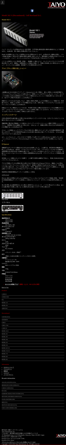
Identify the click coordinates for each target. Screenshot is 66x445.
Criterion (5, 319)
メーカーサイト (8, 374)
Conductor (5, 297)
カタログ (6, 373)
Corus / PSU (5, 325)
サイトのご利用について (24, 442)
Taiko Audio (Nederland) (9, 407)
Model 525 (5, 342)
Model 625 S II (6, 348)
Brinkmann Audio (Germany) (10, 385)
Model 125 (5, 302)
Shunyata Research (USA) (9, 405)
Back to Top (5, 287)
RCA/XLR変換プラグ (11, 284)
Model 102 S (5, 331)
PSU (3, 299)
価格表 (6, 371)
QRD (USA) (4, 402)
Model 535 (5, 345)
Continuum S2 (6, 317)
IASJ (34, 442)
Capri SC (4, 294)
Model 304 (5, 339)
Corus (3, 322)
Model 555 (5, 305)
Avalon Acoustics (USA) (9, 382)
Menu (2, 3)
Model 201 (5, 333)
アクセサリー (8, 369)
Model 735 (5, 353)
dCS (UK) (4, 390)
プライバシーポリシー (9, 442)
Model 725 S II (6, 351)
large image (5, 199)
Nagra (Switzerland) (8, 399)
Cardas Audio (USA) (7, 388)
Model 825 (5, 356)
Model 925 (5, 359)
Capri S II (4, 328)
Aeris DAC (5, 308)
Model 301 (5, 336)
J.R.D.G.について (9, 367)
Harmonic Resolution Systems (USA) (13, 393)
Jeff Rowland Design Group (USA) (12, 396)
